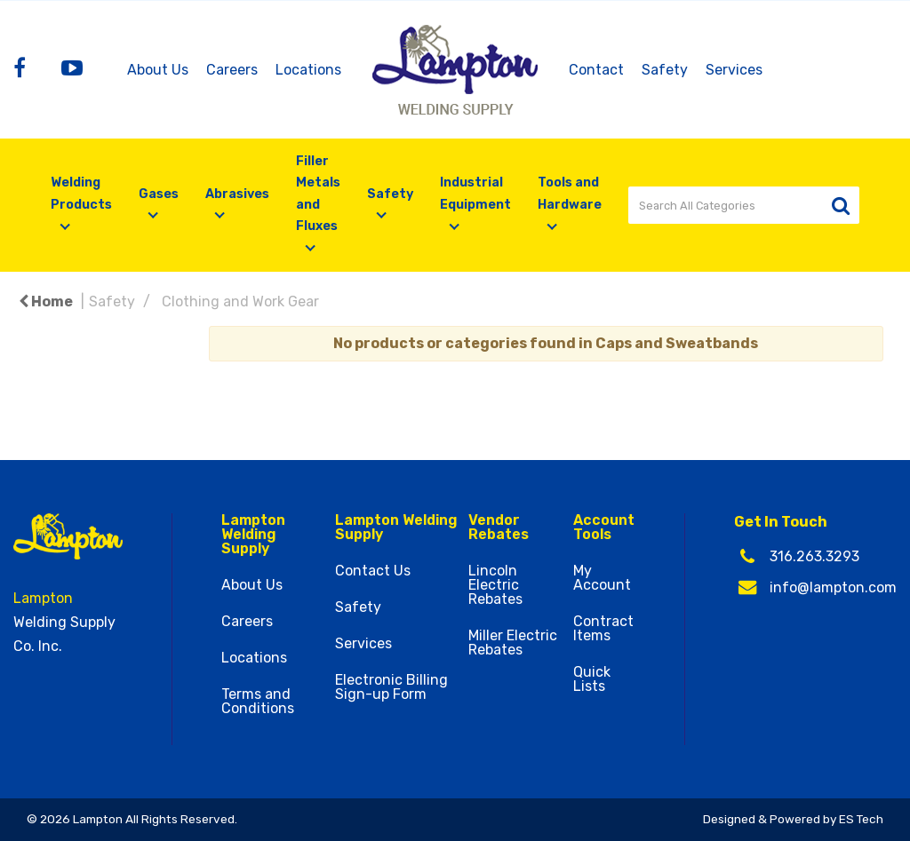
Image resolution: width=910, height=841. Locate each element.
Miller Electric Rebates (512, 643)
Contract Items (603, 629)
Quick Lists (592, 679)
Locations (308, 69)
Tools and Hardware (570, 193)
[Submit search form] (840, 205)
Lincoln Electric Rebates (495, 585)
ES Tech (861, 819)
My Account (602, 578)
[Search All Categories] (743, 205)
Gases (159, 194)
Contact (596, 69)
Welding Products (81, 193)
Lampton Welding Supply (253, 534)
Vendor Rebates (498, 527)
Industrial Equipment (475, 193)
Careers (232, 69)
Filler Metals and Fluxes (318, 194)
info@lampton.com (833, 587)
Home (46, 301)
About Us (157, 69)
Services (734, 69)
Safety (665, 69)
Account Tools (604, 527)
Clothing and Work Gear (240, 301)
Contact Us (373, 571)
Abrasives (237, 194)
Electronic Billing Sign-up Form (391, 687)
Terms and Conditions (257, 701)
